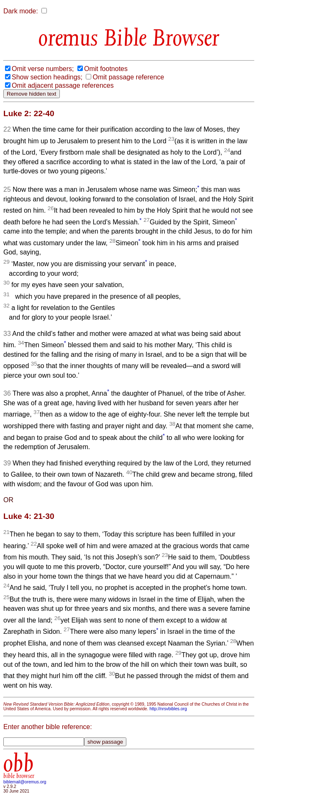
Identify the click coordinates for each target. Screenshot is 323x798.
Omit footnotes (106, 68)
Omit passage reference (128, 77)
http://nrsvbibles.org (168, 709)
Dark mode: (20, 11)
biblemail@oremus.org (24, 782)
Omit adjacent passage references (63, 85)
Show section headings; (47, 77)
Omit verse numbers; (43, 68)
